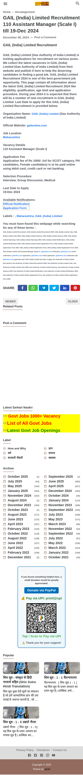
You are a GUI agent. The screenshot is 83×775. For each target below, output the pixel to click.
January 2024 (59, 501)
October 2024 (59, 496)
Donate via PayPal (41, 591)
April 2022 (16, 548)
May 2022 (56, 543)
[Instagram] (47, 756)
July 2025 (15, 482)
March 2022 (58, 548)
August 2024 (17, 501)
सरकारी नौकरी (15, 458)
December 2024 (61, 491)
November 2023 (61, 505)
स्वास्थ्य (52, 458)
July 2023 (56, 515)
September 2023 (61, 510)
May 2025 (15, 486)
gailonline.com (37, 125)
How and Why (17, 448)
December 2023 (20, 505)
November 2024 (20, 496)
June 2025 (56, 482)
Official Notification (16, 203)
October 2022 (18, 534)
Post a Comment (45, 37)
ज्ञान (51, 448)
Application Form (15, 207)
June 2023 (16, 520)
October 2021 (59, 557)
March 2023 (58, 524)
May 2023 (56, 520)
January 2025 (18, 491)
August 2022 (17, 539)
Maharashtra (12, 137)
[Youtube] (53, 756)
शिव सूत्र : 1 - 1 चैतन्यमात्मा (61, 678)
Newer (11, 301)
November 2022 (61, 529)
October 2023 (18, 510)
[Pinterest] (75, 288)
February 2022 (19, 553)
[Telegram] (43, 288)
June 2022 (16, 543)
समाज (52, 453)
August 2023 (17, 515)
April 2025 (56, 486)
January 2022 (59, 553)
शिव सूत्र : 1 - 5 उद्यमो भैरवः (20, 722)
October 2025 (18, 477)
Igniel (47, 769)
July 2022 (56, 539)
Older (72, 301)
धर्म (9, 453)
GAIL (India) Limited (46, 113)
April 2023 (16, 524)
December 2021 (20, 557)
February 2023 (19, 529)
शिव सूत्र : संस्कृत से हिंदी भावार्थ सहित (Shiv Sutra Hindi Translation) (20, 682)
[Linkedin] (64, 288)
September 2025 (61, 477)
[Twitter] (33, 288)
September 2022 (61, 534)
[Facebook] (22, 288)
